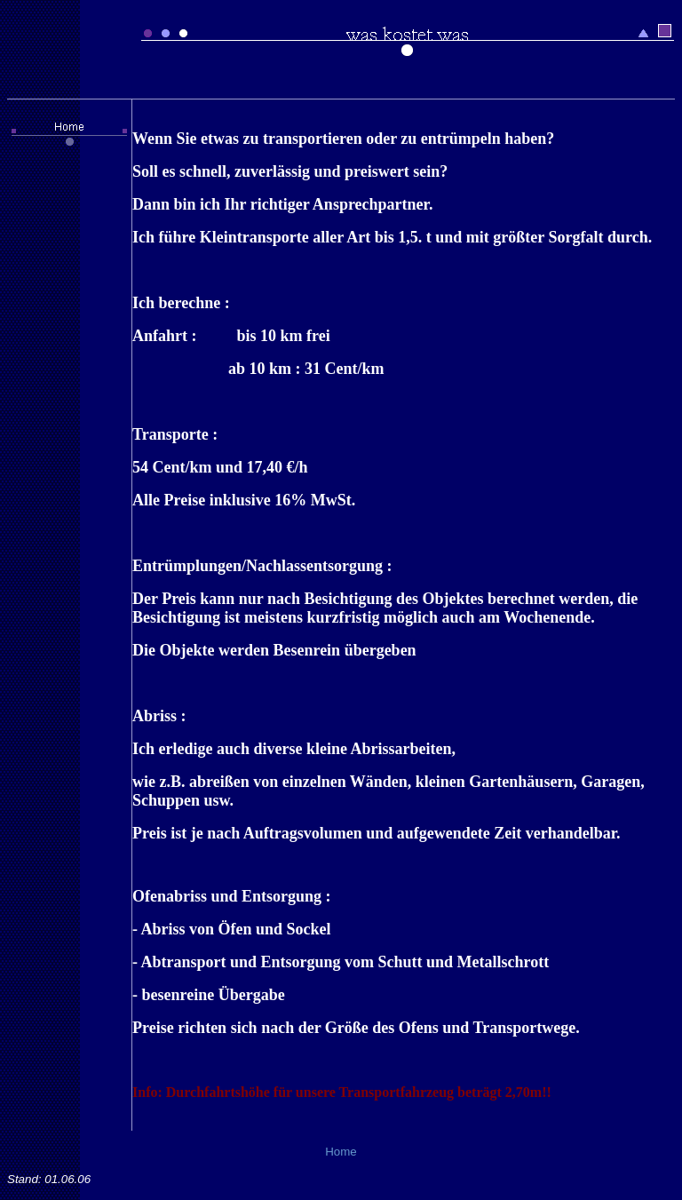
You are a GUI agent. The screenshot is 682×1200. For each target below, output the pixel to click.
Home (341, 1151)
